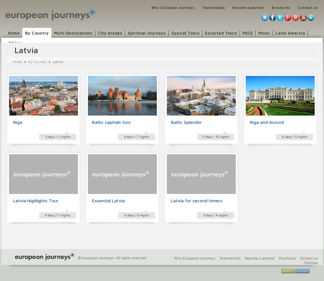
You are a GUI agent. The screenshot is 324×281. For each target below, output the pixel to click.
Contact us (308, 7)
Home (14, 33)
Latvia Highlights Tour (35, 200)
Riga (17, 122)
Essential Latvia (108, 200)
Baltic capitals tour (111, 122)
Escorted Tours (221, 33)
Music (264, 33)
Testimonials (213, 7)
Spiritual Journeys (147, 33)
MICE (248, 33)
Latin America (290, 33)
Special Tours (185, 33)
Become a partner (248, 7)
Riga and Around (267, 122)
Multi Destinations (73, 33)
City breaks (110, 33)
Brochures (281, 7)
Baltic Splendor (186, 122)
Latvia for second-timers (196, 200)
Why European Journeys (173, 7)
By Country (37, 33)
